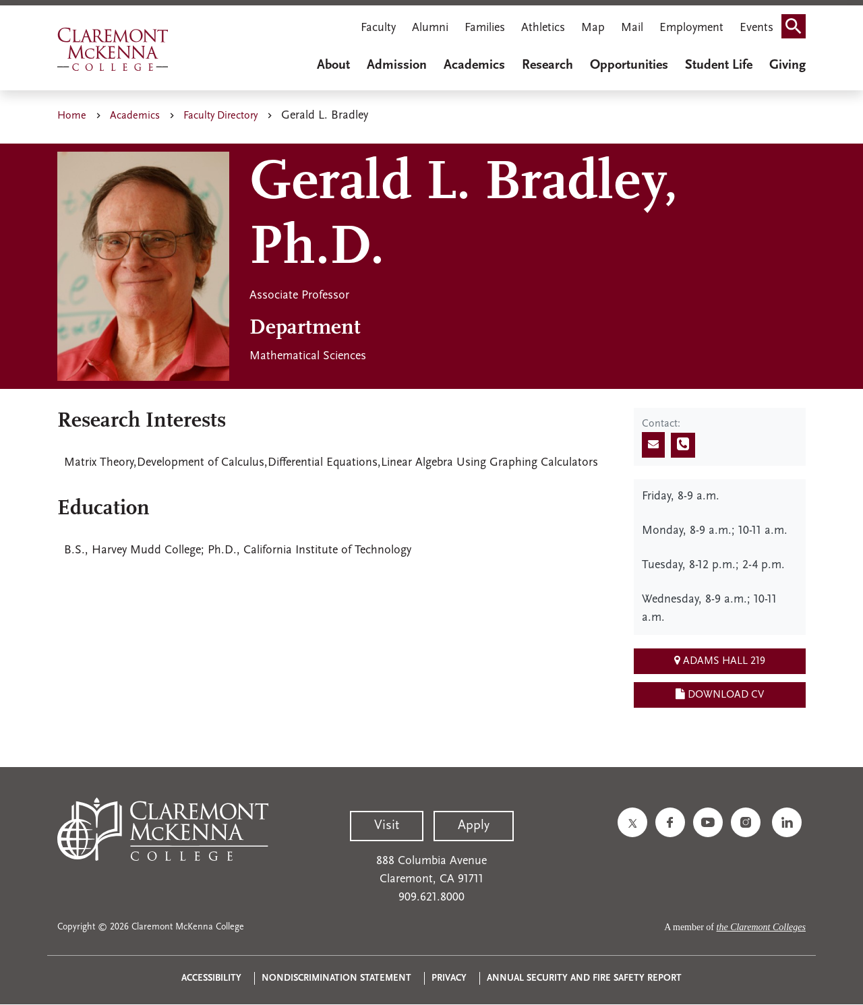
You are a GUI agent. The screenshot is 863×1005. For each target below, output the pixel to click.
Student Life (718, 65)
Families (485, 28)
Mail (632, 28)
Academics (474, 65)
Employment (691, 28)
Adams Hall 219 (719, 660)
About (333, 65)
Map (593, 28)
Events (756, 28)
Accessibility (211, 978)
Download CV (720, 694)
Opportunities (629, 65)
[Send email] (653, 445)
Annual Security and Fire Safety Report (584, 978)
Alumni (430, 28)
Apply (473, 825)
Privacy (449, 978)
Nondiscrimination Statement (336, 978)
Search (798, 29)
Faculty (378, 28)
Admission (397, 65)
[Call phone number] (683, 445)
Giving (787, 65)
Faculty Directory (220, 116)
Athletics (543, 28)
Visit (386, 825)
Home (71, 116)
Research (547, 65)
